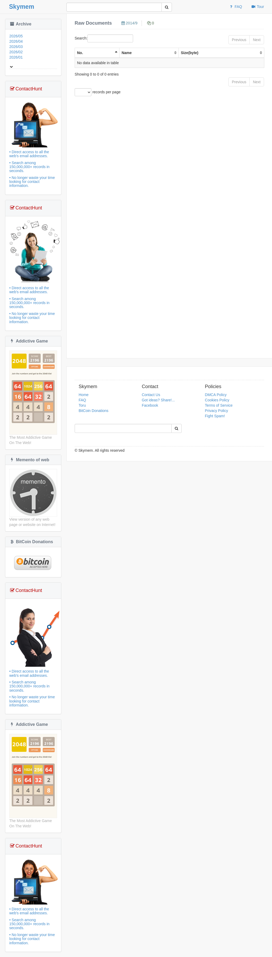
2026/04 (16, 41)
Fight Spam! (215, 416)
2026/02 (16, 52)
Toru (82, 405)
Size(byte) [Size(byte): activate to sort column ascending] (189, 53)
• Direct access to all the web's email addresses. (33, 169)
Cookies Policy (217, 400)
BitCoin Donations (31, 541)
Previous (239, 40)
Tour (257, 7)
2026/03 (16, 47)
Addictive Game (28, 341)
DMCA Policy (216, 395)
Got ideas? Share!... (158, 400)
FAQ (235, 7)
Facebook (150, 405)
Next (257, 40)
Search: (104, 38)
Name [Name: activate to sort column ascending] (127, 53)
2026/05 (16, 36)
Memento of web (29, 460)
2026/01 (16, 57)
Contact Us (151, 395)
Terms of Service (218, 405)
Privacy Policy (216, 411)
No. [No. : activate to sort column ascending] (80, 53)
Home (83, 395)
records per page (98, 92)
